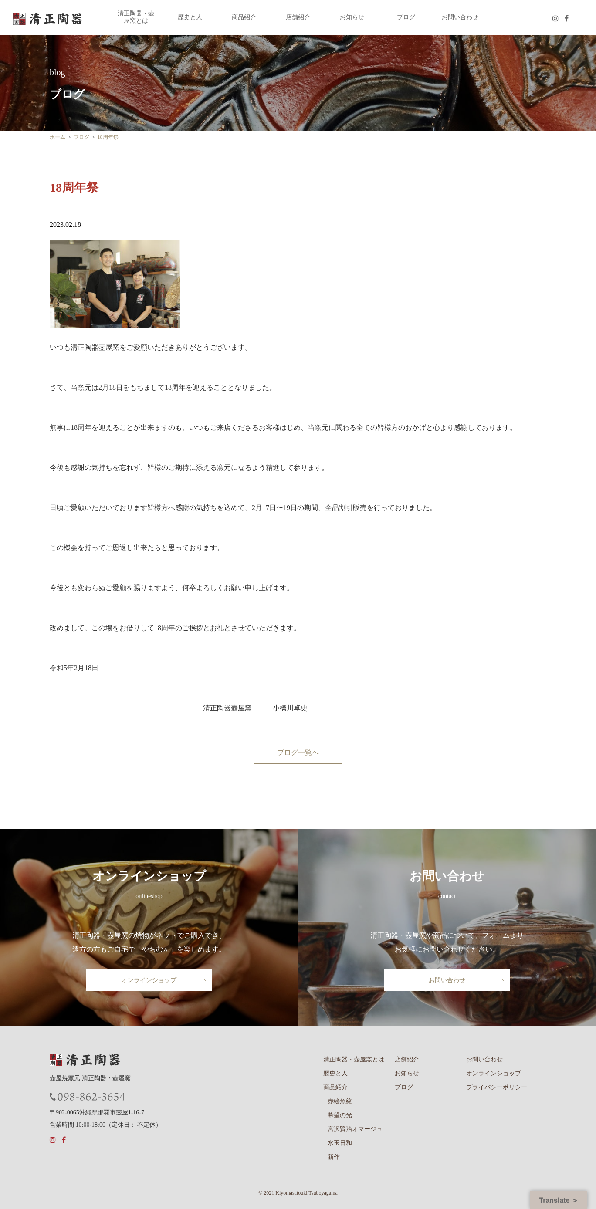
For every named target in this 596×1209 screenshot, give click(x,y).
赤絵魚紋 (340, 1101)
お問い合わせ (460, 17)
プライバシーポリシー (496, 1087)
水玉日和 (340, 1143)
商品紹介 (244, 17)
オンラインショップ (149, 980)
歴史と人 (190, 17)
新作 (334, 1157)
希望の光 (340, 1115)
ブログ (406, 17)
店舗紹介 (298, 17)
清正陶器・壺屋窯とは (136, 17)
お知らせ (352, 17)
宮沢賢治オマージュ (355, 1129)
